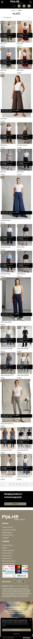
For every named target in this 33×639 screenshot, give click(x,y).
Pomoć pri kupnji (6, 553)
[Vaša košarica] (29, 6)
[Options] (16, 634)
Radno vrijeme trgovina (8, 561)
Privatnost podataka (8, 550)
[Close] (16, 630)
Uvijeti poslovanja (7, 545)
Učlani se (15, 504)
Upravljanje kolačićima (8, 563)
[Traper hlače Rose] (31, 222)
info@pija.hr (5, 538)
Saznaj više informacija (10, 499)
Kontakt (4, 548)
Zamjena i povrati (7, 555)
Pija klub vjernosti (7, 558)
